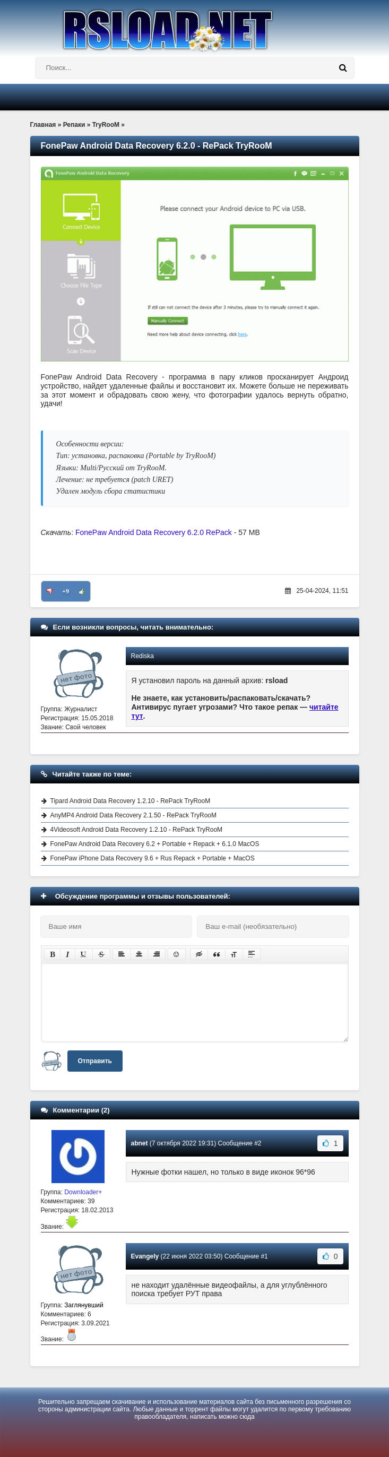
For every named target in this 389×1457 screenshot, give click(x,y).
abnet (139, 1143)
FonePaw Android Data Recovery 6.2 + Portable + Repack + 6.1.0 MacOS (155, 844)
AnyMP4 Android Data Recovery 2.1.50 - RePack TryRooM (133, 815)
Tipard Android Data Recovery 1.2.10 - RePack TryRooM (130, 801)
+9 (65, 591)
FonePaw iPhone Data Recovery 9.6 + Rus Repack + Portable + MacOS (152, 858)
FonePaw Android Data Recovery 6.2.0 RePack (154, 532)
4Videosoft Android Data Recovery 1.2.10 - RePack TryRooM (136, 829)
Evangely (145, 1256)
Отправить (95, 1061)
